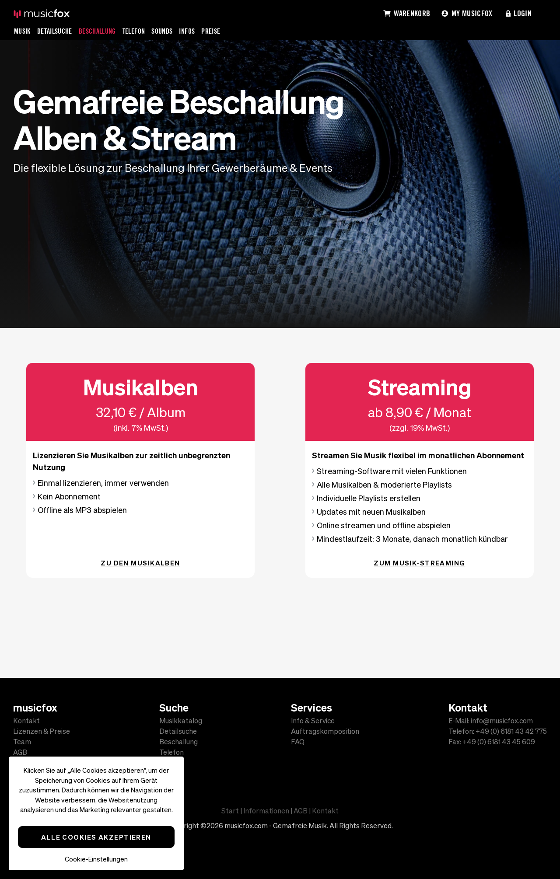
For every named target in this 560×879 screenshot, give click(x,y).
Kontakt (26, 721)
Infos (187, 31)
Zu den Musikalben (140, 563)
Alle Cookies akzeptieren (96, 837)
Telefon (133, 31)
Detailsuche (54, 31)
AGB (20, 752)
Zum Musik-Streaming (419, 563)
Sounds (161, 31)
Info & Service (313, 721)
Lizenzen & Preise (41, 731)
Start (230, 811)
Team (22, 742)
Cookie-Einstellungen (96, 859)
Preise (210, 31)
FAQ (297, 742)
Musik (22, 31)
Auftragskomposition (325, 731)
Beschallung (97, 31)
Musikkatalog (180, 721)
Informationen (266, 811)
